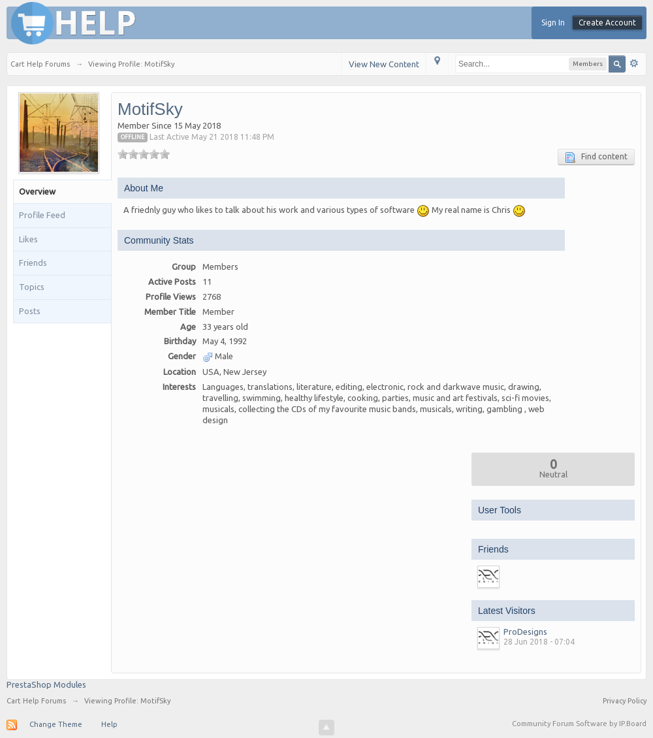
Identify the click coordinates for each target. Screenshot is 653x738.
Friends (33, 262)
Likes (28, 239)
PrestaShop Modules (46, 684)
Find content (596, 157)
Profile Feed (42, 214)
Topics (31, 286)
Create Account (607, 22)
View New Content (384, 64)
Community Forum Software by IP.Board (579, 724)
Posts (29, 310)
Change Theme (55, 724)
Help (109, 724)
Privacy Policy (624, 701)
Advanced (634, 63)
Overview (37, 191)
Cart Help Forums (36, 701)
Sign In (553, 22)
